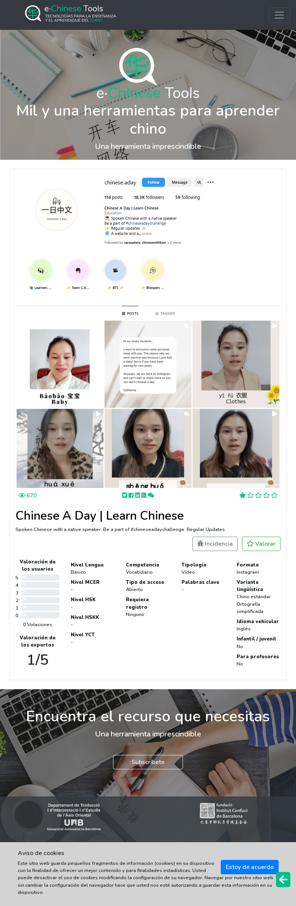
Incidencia (215, 544)
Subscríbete (148, 762)
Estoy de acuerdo (250, 867)
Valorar (261, 544)
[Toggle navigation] (279, 15)
